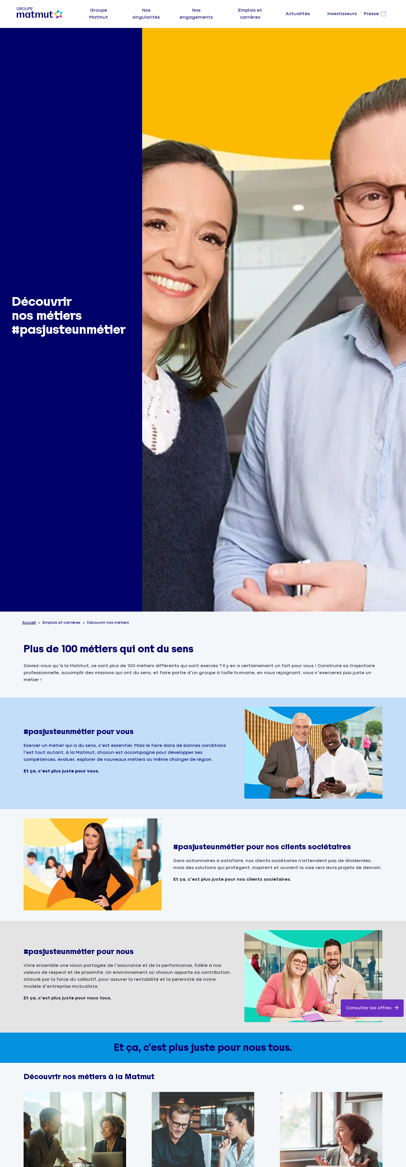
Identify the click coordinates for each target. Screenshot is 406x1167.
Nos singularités (146, 14)
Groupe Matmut (98, 14)
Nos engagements (196, 14)
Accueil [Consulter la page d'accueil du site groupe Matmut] (29, 623)
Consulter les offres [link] (372, 1007)
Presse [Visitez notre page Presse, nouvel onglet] (371, 13)
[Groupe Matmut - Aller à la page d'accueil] (39, 14)
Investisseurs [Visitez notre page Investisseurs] (342, 13)
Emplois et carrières (250, 14)
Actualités (298, 13)
